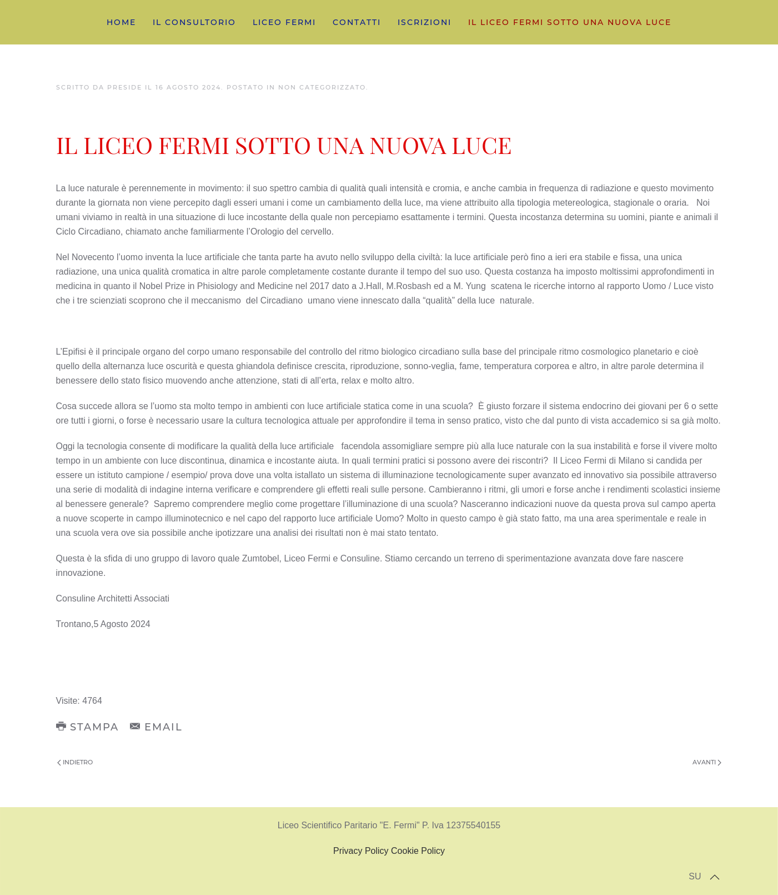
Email (156, 727)
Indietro (75, 762)
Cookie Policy (418, 851)
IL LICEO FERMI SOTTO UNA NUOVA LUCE (569, 22)
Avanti (706, 762)
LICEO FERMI (284, 22)
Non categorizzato (322, 87)
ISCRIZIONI (424, 22)
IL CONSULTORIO (194, 22)
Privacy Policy (361, 851)
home (121, 22)
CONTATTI (357, 22)
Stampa (87, 727)
